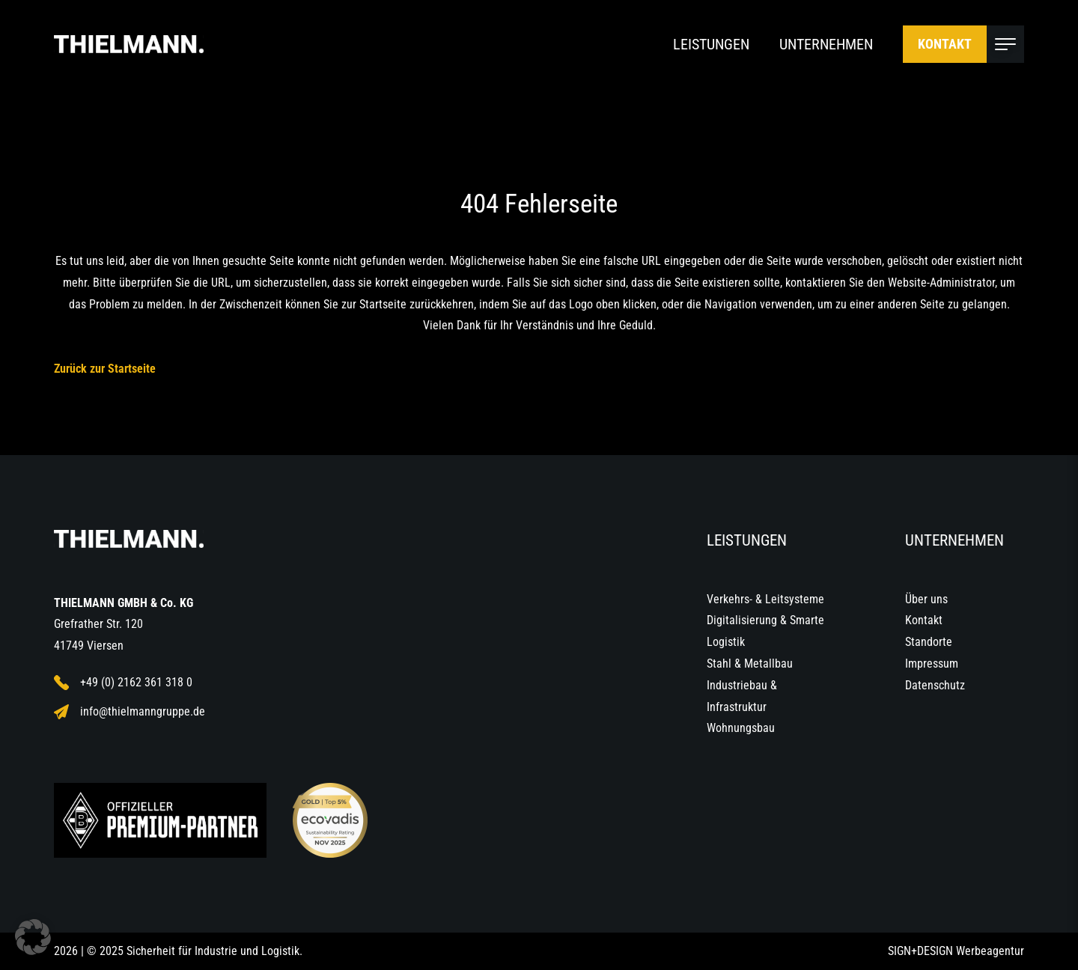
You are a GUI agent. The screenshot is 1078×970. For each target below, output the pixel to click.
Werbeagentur (990, 951)
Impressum (931, 663)
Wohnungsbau (741, 728)
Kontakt (945, 44)
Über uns (926, 599)
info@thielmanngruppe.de (129, 711)
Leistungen (711, 44)
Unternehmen (826, 44)
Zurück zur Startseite (105, 369)
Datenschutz (935, 685)
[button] (33, 937)
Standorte (928, 642)
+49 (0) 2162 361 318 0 (123, 682)
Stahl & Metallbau (750, 663)
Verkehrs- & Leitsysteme (765, 599)
